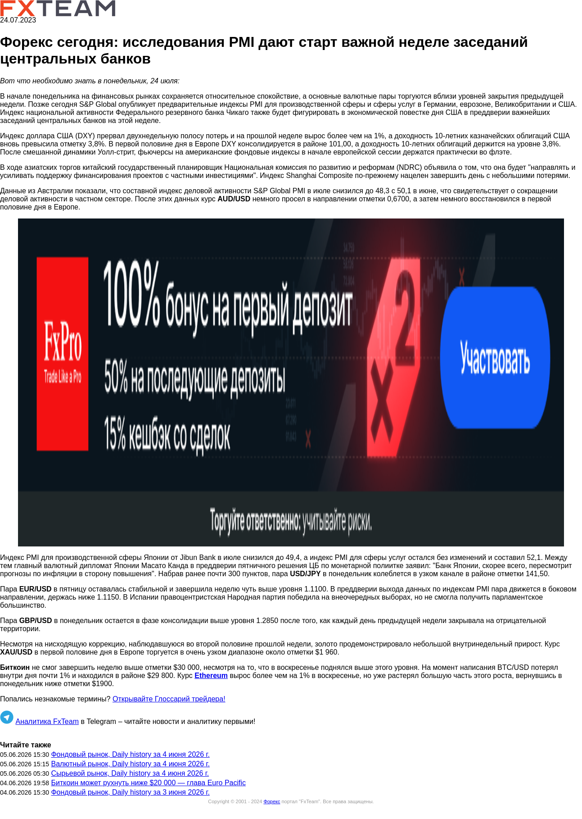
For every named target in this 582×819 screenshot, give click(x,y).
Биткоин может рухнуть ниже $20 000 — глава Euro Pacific (148, 783)
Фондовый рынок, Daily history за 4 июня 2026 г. (130, 754)
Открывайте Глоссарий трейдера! (169, 699)
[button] (291, 382)
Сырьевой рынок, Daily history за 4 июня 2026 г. (130, 773)
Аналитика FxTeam (47, 721)
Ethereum (211, 675)
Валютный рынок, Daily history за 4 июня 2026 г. (130, 764)
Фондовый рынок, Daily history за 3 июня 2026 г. (130, 792)
